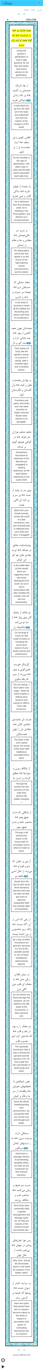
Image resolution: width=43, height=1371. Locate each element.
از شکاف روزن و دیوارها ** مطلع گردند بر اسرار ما (21, 773)
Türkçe (32, 10)
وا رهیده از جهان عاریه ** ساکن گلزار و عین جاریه (21, 191)
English (26, 10)
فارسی (39, 10)
